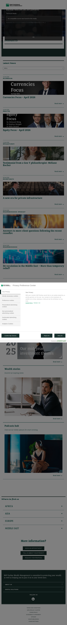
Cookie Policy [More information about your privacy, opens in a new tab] (29, 303)
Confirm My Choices (10, 335)
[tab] (10, 292)
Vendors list (37, 303)
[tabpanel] (45, 298)
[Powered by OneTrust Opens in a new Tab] (58, 341)
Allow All (59, 335)
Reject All (46, 335)
